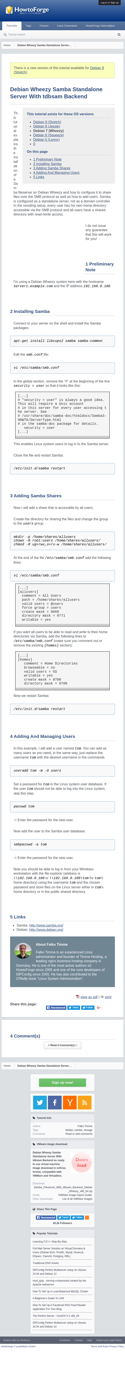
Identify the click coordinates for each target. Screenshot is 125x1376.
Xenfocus (25, 1340)
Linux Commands (67, 25)
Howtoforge (18, 1346)
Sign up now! (62, 1082)
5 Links (38, 177)
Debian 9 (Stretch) (47, 122)
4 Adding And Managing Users (56, 172)
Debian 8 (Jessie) (46, 126)
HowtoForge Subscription (100, 25)
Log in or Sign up (110, 2)
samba (78, 1130)
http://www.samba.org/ (46, 925)
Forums (44, 25)
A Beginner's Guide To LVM (48, 1298)
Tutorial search (16, 34)
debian (69, 1130)
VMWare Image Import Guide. (75, 1195)
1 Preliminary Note (47, 159)
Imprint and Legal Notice (109, 1340)
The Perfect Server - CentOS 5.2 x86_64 (56, 1315)
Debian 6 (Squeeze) (48, 135)
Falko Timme (85, 1126)
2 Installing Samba (47, 164)
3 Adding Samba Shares (51, 168)
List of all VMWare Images (77, 1198)
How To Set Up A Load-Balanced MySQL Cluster (60, 1291)
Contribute (64, 1340)
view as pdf (89, 997)
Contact (79, 1340)
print (108, 997)
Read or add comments (79, 1133)
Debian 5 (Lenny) (46, 139)
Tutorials (11, 25)
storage (88, 1130)
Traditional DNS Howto (46, 1263)
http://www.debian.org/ (46, 929)
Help (89, 1340)
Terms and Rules (100, 1346)
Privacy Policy (116, 1346)
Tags (28, 25)
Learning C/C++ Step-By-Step (50, 1241)
